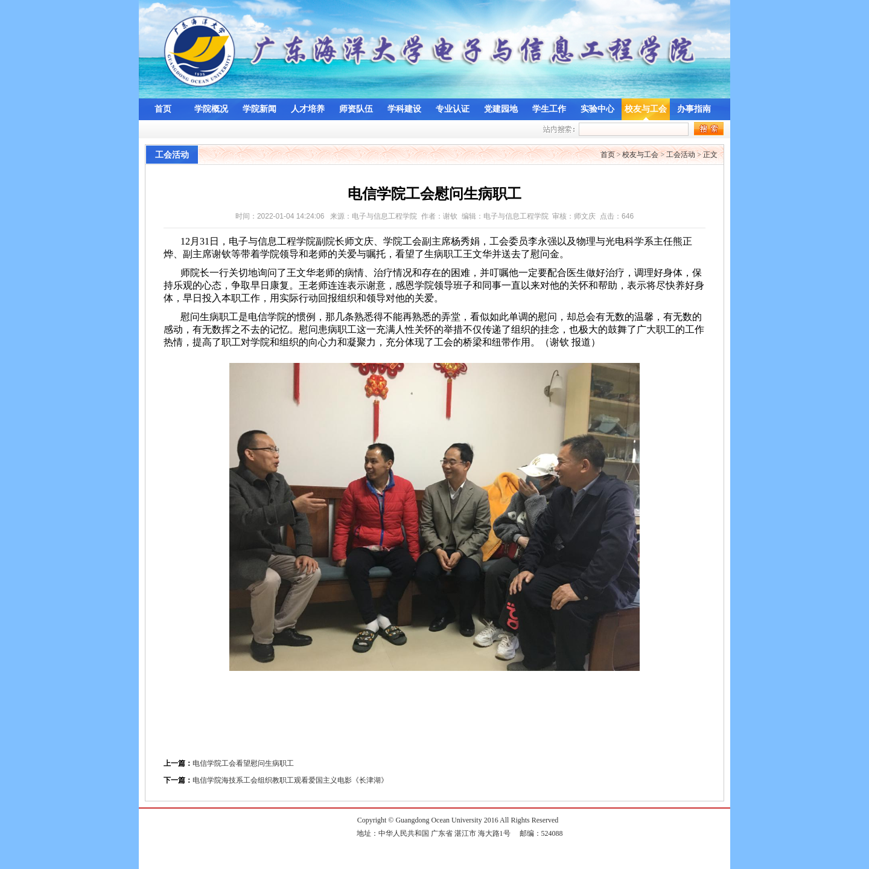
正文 (710, 154)
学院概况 (211, 109)
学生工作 (549, 109)
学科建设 (404, 109)
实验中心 (597, 109)
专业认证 (453, 109)
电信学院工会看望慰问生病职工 (243, 763)
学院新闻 (259, 109)
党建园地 (501, 109)
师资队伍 (356, 109)
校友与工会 (646, 109)
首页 (162, 109)
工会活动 (680, 154)
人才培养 (308, 109)
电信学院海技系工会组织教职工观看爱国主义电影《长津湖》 (290, 780)
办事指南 (694, 109)
